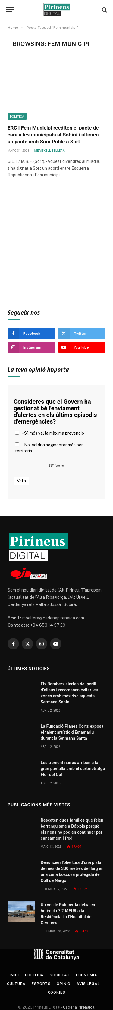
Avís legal (88, 984)
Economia (86, 975)
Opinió (64, 984)
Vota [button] (21, 480)
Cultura (16, 984)
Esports (41, 984)
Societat (60, 975)
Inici (14, 975)
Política (17, 116)
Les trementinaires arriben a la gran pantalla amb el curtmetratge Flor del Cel (73, 768)
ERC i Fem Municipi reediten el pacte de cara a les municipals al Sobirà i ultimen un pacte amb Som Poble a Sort (53, 135)
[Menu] (10, 9)
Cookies (56, 992)
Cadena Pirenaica (78, 1007)
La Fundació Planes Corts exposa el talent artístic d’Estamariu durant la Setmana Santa (72, 732)
